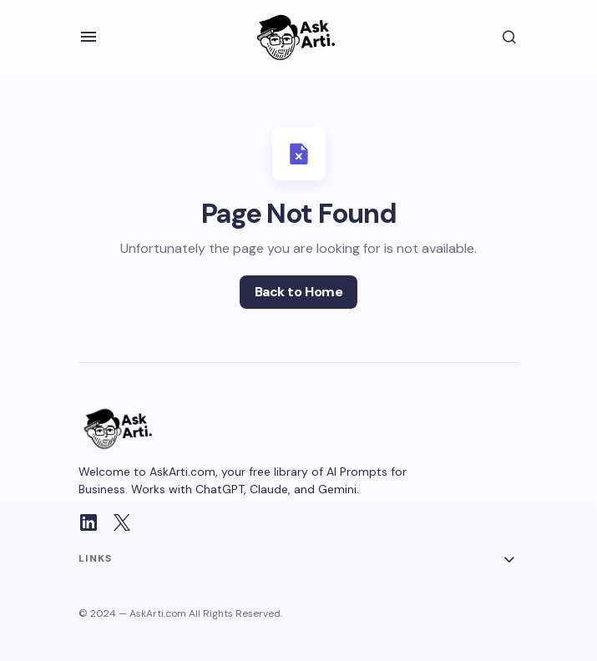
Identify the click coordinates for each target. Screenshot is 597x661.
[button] (88, 37)
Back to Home (298, 291)
